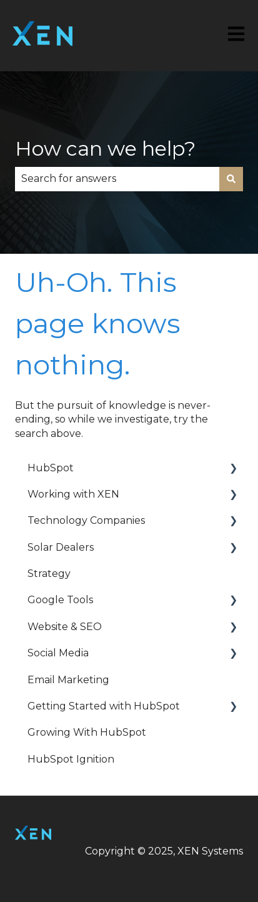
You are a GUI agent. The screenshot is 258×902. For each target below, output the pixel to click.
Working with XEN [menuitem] (73, 494)
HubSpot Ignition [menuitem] (70, 759)
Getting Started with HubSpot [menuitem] (103, 706)
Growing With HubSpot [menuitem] (86, 732)
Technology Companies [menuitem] (86, 520)
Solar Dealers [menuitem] (60, 547)
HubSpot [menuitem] (50, 468)
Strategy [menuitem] (49, 573)
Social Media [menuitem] (58, 653)
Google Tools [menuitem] (60, 600)
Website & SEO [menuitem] (64, 627)
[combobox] (117, 179)
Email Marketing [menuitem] (68, 680)
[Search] (231, 179)
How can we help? (105, 148)
